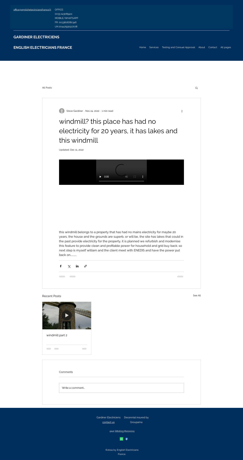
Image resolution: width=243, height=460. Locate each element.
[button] (196, 87)
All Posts (47, 87)
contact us (108, 422)
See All (197, 295)
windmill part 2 (56, 335)
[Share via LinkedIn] (77, 266)
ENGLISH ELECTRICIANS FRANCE (43, 47)
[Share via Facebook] (60, 266)
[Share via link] (85, 266)
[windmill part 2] (66, 315)
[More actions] (182, 111)
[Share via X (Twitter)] (69, 266)
